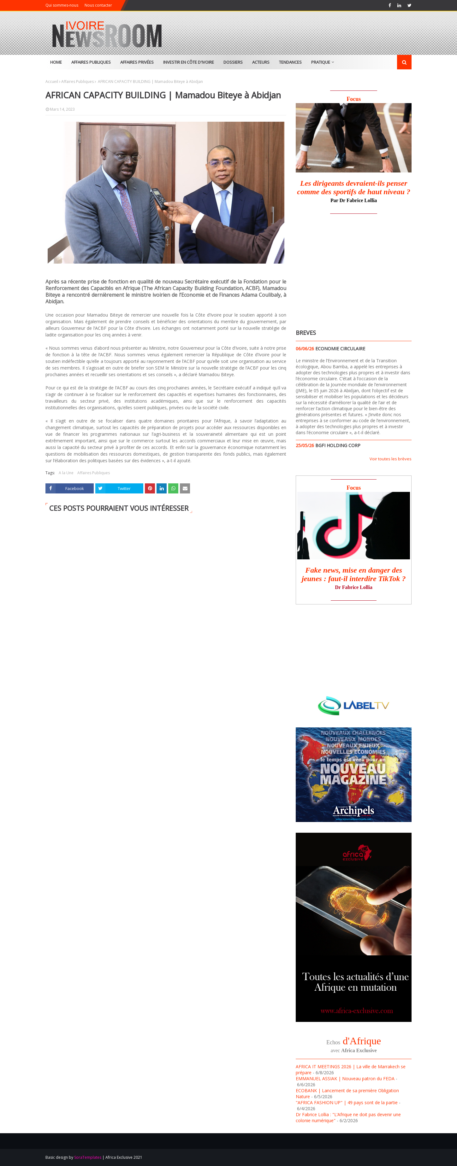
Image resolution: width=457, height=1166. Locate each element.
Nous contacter (98, 5)
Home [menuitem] (56, 62)
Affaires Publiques (77, 81)
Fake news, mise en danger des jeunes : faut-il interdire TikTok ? (354, 574)
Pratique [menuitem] (320, 62)
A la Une (66, 472)
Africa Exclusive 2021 (123, 1157)
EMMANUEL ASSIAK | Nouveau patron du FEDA (345, 1078)
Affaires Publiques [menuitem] (91, 62)
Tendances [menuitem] (290, 62)
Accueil (51, 81)
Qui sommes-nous (61, 5)
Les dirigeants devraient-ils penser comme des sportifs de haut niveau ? (353, 187)
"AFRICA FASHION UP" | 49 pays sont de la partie (347, 1102)
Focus (354, 99)
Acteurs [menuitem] (261, 62)
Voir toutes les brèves (391, 459)
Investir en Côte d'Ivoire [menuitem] (188, 62)
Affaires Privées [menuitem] (137, 62)
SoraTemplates (87, 1157)
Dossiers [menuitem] (233, 62)
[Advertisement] (349, 269)
